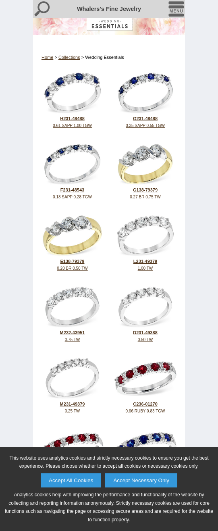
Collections (69, 57)
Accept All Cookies (71, 480)
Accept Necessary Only (141, 480)
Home (47, 57)
